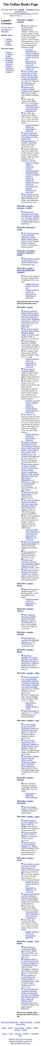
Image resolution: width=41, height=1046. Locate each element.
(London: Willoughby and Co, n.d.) (30, 450)
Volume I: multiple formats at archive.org (32, 165)
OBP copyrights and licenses (20, 1043)
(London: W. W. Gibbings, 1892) (30, 90)
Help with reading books (9, 1022)
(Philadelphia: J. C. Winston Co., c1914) (30, 473)
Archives (26, 1034)
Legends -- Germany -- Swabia (10, 54)
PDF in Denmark (32, 797)
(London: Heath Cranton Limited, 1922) (30, 237)
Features (18, 1034)
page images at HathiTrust (31, 130)
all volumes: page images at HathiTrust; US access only (32, 189)
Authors (29, 1028)
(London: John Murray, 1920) (29, 822)
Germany (9, 45)
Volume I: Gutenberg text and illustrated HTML (32, 171)
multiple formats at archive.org (32, 68)
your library (5, 29)
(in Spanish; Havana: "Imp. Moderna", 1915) (29, 744)
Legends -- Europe (9, 42)
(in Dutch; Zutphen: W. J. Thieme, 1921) (29, 845)
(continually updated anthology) (30, 563)
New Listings (19, 1028)
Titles (36, 1028)
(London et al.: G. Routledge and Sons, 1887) (30, 963)
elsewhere (4, 31)
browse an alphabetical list (21, 14)
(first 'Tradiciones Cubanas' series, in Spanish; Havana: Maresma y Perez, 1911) (30, 762)
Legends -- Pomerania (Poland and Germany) (10, 69)
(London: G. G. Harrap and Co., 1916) (30, 573)
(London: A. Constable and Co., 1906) (30, 978)
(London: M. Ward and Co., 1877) (29, 76)
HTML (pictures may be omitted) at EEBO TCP (32, 410)
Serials (24, 1030)
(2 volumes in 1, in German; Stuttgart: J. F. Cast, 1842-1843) (30, 216)
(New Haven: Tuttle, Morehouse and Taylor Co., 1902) (30, 316)
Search (10, 1028)
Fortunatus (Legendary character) (10, 62)
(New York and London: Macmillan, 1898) (30, 503)
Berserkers (9, 58)
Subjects (17, 1030)
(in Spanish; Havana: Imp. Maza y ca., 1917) (29, 728)
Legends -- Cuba (33, 720)
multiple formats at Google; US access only (32, 57)
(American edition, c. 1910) (28, 371)
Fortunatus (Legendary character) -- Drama (26, 253)
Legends (8, 39)
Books (4, 1034)
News (11, 1034)
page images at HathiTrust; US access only (31, 63)
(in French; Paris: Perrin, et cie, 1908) (30, 867)
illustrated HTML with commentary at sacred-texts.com (33, 107)
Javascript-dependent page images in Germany (32, 51)
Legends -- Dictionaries (25, 802)
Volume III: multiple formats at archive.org (32, 182)
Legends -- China (33, 673)
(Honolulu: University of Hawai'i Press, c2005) (30, 659)
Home (4, 1028)
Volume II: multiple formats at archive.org (32, 176)
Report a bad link (26, 1022)
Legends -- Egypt (33, 817)
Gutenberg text (31, 111)
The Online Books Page (20, 4)
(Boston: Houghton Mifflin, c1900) (30, 332)
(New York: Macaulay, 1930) (28, 618)
